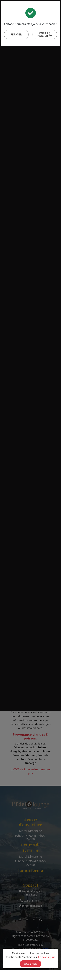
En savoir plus (46, 957)
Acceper (30, 963)
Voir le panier (44, 34)
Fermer (16, 34)
